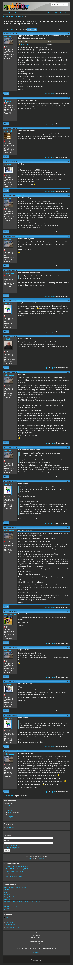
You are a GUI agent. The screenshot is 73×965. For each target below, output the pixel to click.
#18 (68, 751)
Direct (30, 858)
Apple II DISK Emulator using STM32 (17, 869)
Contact (67, 13)
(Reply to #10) (22, 447)
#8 (69, 300)
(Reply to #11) (22, 481)
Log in (5, 29)
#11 (68, 447)
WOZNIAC (7, 904)
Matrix (10, 808)
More (67, 879)
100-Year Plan (58, 13)
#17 (68, 715)
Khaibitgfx (7, 899)
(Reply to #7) (21, 300)
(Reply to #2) (22, 128)
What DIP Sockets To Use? (14, 876)
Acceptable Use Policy (12, 927)
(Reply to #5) (20, 236)
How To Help (49, 13)
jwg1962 (7, 909)
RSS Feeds (9, 922)
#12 (68, 481)
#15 (68, 647)
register (11, 29)
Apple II (21, 16)
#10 (68, 372)
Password (7, 840)
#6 (69, 236)
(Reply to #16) (22, 715)
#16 (68, 681)
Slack (9, 814)
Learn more (7, 819)
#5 (69, 195)
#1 (69, 33)
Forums (11, 13)
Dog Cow (8, 303)
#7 (69, 270)
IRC (9, 806)
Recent (17, 13)
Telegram (10, 817)
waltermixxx (9, 36)
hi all (7, 874)
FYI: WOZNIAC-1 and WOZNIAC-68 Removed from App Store (23, 902)
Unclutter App (40, 858)
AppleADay (7, 889)
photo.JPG (24, 44)
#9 (69, 336)
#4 (69, 161)
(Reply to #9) (21, 372)
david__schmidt (11, 273)
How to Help (36, 952)
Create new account (12, 845)
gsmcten (7, 164)
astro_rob (8, 131)
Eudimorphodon (11, 614)
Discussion (13, 16)
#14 (68, 611)
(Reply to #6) (21, 270)
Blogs (7, 917)
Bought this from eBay (11, 906)
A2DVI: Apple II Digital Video (14, 871)
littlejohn (8, 339)
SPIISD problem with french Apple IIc (17, 866)
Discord (10, 810)
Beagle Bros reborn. (10, 897)
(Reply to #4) (20, 195)
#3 (69, 128)
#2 (69, 98)
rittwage (7, 101)
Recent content (10, 827)
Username (8, 835)
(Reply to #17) (21, 751)
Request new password (13, 848)
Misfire (10, 812)
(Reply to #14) (22, 647)
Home (5, 13)
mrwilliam (7, 894)
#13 (68, 528)
